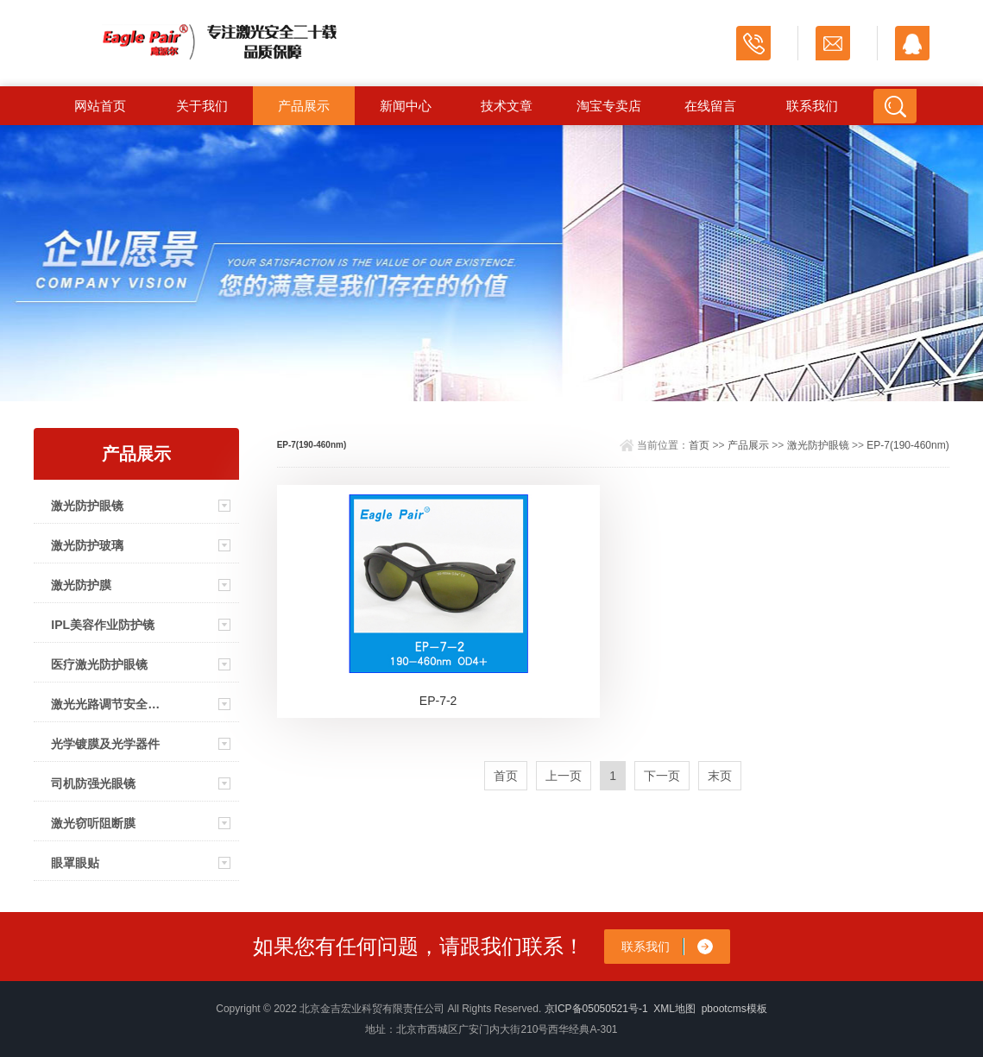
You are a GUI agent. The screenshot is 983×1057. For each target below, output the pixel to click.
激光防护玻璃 (87, 545)
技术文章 (506, 105)
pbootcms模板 (734, 1009)
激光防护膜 (81, 585)
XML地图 (674, 1009)
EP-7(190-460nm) (907, 445)
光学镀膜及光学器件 (105, 744)
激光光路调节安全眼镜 (107, 704)
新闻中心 (406, 105)
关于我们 (202, 105)
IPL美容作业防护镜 (102, 625)
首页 (699, 445)
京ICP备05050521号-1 (596, 1009)
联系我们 (812, 105)
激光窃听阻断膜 (93, 823)
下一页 (662, 776)
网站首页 (100, 105)
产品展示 (304, 105)
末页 (720, 776)
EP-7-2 (438, 701)
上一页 (563, 776)
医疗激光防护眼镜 (99, 664)
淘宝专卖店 (609, 105)
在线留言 (710, 105)
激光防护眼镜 (87, 506)
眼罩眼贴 (75, 863)
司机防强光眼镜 (93, 783)
